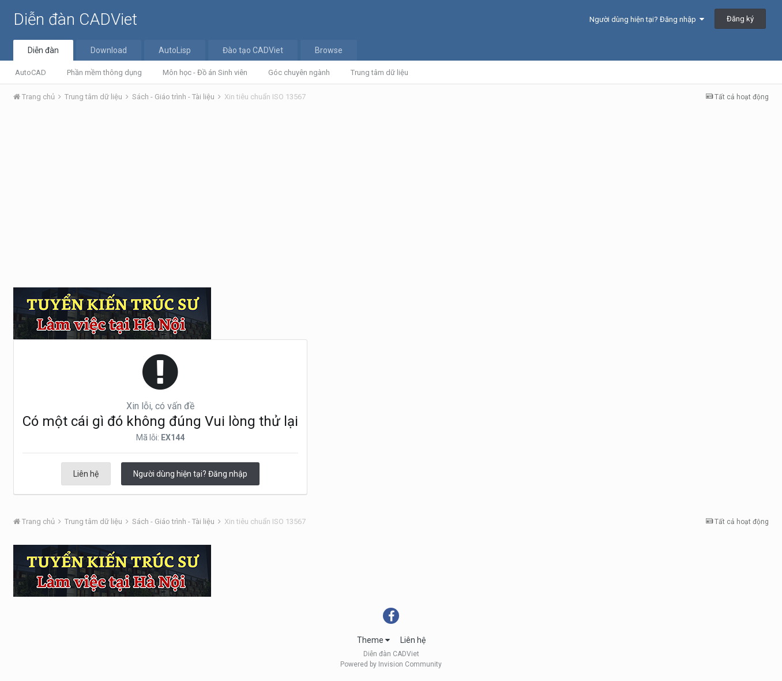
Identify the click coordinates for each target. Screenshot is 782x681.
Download (109, 50)
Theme (373, 640)
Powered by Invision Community (391, 664)
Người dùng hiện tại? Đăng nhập (646, 19)
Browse (329, 50)
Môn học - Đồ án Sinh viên (205, 72)
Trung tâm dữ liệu (379, 72)
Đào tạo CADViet (253, 50)
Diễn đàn (43, 50)
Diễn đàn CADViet (75, 19)
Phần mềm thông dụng (104, 72)
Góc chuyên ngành (299, 72)
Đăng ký (740, 18)
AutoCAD (30, 72)
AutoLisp (175, 50)
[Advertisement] (391, 198)
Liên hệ (86, 473)
